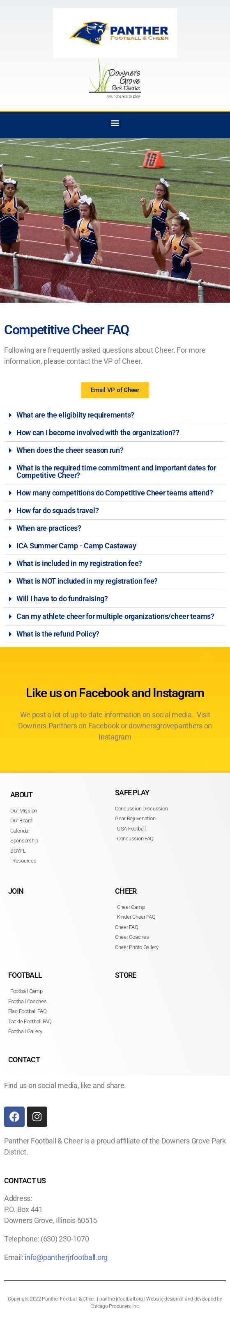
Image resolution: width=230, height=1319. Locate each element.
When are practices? (48, 528)
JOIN (15, 891)
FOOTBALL (25, 975)
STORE (125, 975)
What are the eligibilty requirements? (75, 415)
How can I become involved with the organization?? (97, 432)
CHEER (125, 891)
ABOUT (21, 794)
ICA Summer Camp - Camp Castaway (76, 545)
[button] (115, 123)
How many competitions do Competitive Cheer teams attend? (114, 492)
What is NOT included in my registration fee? (87, 581)
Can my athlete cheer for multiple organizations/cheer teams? (115, 616)
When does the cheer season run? (70, 450)
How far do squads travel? (57, 510)
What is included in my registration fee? (79, 563)
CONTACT (24, 1059)
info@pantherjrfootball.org (66, 1257)
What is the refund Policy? (57, 634)
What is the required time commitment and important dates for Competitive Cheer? (116, 471)
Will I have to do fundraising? (62, 598)
